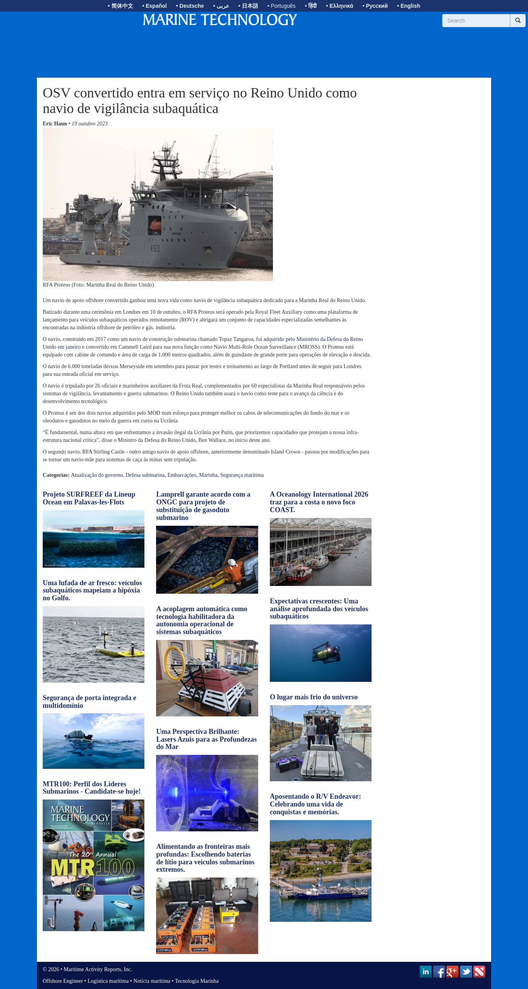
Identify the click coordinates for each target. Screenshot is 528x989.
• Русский (375, 6)
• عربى (221, 6)
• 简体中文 (120, 6)
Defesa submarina (145, 475)
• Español (154, 6)
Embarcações (181, 475)
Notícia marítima (152, 981)
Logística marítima (108, 981)
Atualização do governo (97, 475)
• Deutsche (190, 6)
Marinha (208, 475)
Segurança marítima (242, 475)
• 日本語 (248, 6)
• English (408, 6)
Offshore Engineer (63, 981)
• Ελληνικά (339, 6)
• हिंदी (311, 6)
